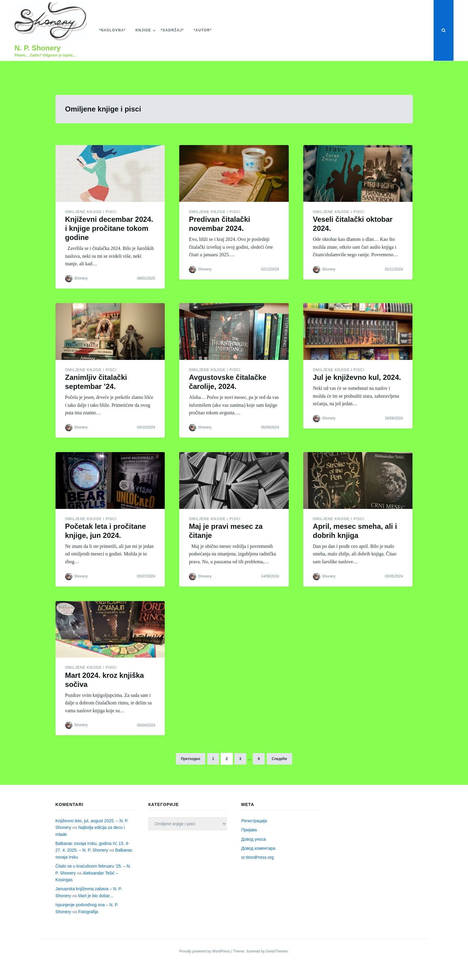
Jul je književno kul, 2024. (357, 377)
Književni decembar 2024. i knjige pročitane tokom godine (109, 228)
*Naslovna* (112, 30)
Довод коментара (258, 848)
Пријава (249, 829)
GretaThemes (277, 951)
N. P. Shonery (37, 48)
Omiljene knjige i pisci (91, 212)
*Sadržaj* (172, 30)
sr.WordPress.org (257, 857)
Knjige (143, 30)
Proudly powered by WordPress (205, 951)
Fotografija (88, 911)
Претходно (190, 759)
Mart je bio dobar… (96, 895)
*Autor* (202, 30)
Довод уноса (253, 839)
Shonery (81, 278)
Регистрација (254, 820)
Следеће (279, 759)
